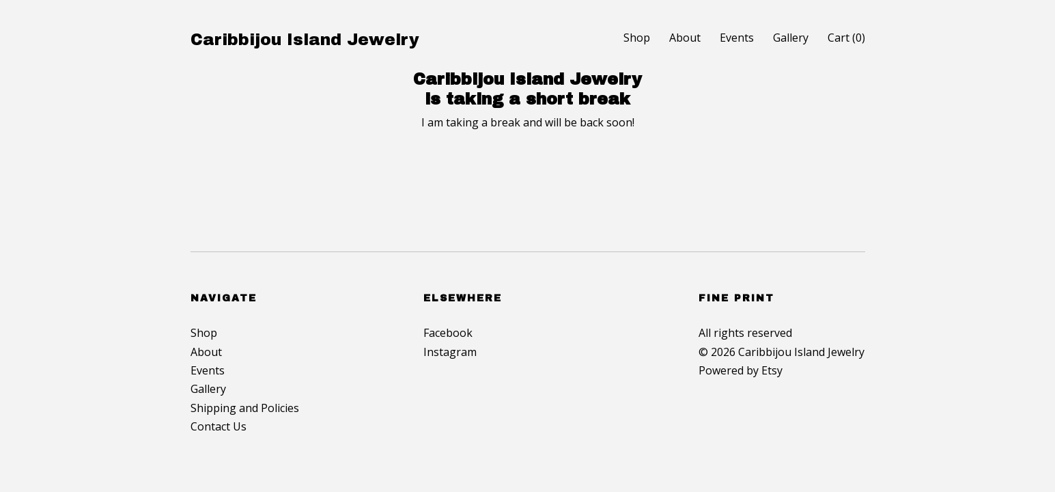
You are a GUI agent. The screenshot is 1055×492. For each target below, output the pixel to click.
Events (737, 37)
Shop (636, 37)
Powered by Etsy (741, 370)
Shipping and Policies (245, 407)
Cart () (846, 37)
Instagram (450, 351)
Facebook (448, 332)
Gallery (790, 37)
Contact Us (219, 426)
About (685, 37)
